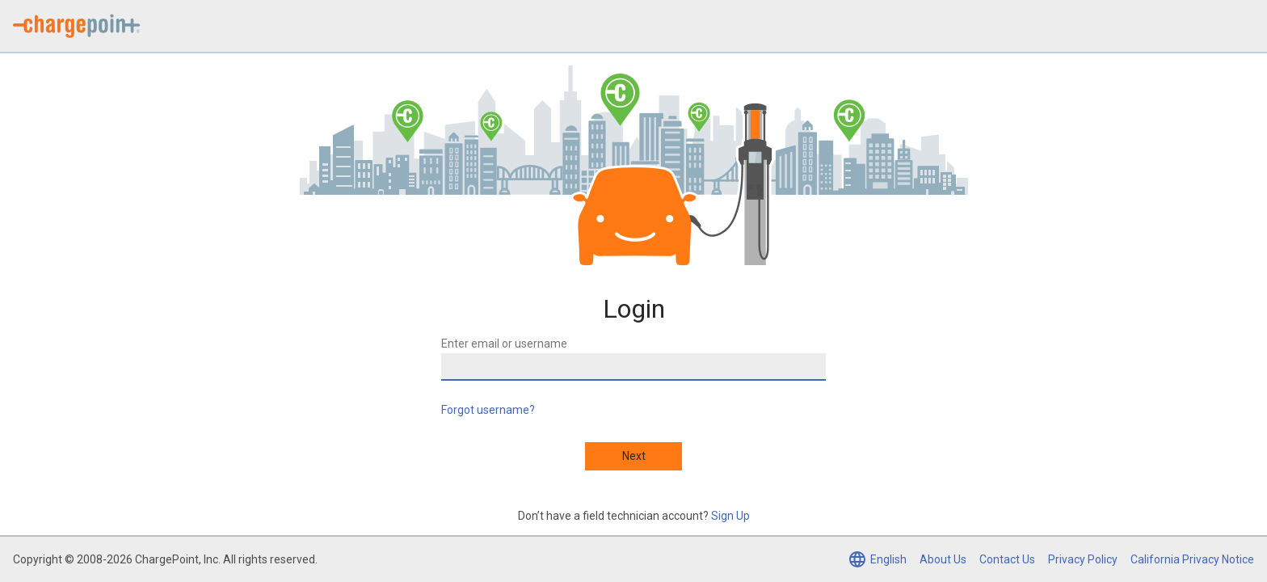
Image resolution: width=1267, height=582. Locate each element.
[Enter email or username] (633, 367)
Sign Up (730, 515)
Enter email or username (504, 343)
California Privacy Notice (1192, 559)
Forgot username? (488, 409)
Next (634, 455)
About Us (943, 559)
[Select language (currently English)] (877, 559)
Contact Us (1007, 559)
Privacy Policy (1083, 559)
